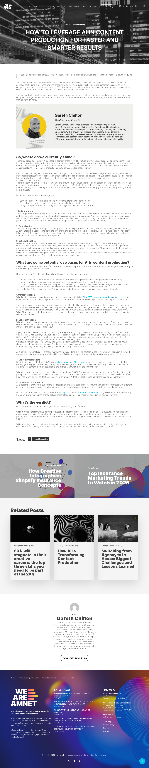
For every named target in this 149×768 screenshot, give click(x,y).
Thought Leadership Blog (74, 24)
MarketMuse (63, 362)
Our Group (107, 722)
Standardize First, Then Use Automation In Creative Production (71, 695)
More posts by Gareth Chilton (75, 658)
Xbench (94, 392)
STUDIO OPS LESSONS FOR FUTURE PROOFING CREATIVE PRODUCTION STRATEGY (73, 720)
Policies (106, 731)
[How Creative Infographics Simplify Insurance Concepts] (37, 476)
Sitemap (106, 728)
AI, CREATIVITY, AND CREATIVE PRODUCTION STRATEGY (72, 711)
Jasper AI (97, 297)
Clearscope (79, 362)
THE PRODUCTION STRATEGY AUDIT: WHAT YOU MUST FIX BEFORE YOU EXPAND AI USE (73, 703)
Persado (82, 392)
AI (29, 439)
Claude (106, 297)
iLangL (63, 392)
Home (12, 678)
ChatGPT (87, 297)
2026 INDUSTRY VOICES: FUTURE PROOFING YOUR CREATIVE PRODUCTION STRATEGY (74, 728)
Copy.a (118, 297)
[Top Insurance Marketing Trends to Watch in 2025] (111, 476)
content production (40, 439)
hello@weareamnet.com (113, 717)
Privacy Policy (108, 725)
